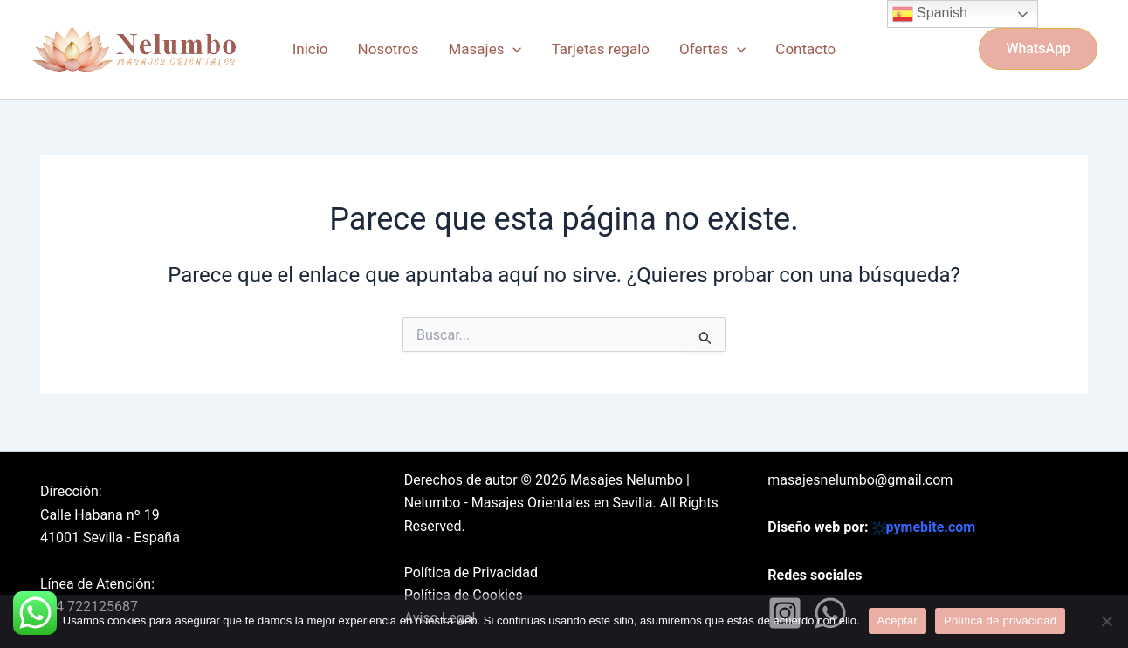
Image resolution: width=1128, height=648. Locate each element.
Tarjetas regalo (601, 49)
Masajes (484, 49)
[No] (1106, 621)
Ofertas (712, 49)
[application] (512, 49)
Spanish (929, 13)
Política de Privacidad (471, 572)
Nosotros (388, 49)
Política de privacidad (1000, 620)
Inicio (310, 49)
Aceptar (897, 620)
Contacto (805, 49)
